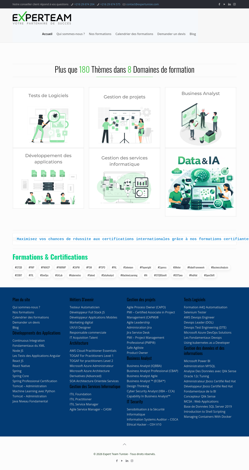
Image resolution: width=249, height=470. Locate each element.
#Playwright (145, 267)
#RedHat (193, 275)
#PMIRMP (61, 267)
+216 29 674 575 (110, 4)
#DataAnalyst (108, 275)
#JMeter (177, 267)
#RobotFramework (196, 267)
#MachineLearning (129, 275)
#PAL (114, 267)
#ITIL (31, 275)
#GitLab (59, 275)
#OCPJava (178, 275)
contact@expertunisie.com (142, 4)
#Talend (91, 275)
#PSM (89, 267)
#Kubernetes (75, 275)
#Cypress (162, 267)
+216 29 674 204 (84, 4)
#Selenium (128, 267)
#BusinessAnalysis (219, 267)
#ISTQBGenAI (160, 275)
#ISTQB (18, 267)
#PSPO (102, 267)
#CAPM (76, 267)
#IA (145, 275)
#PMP (31, 267)
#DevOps (44, 275)
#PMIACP (45, 267)
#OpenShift (209, 275)
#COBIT (18, 275)
